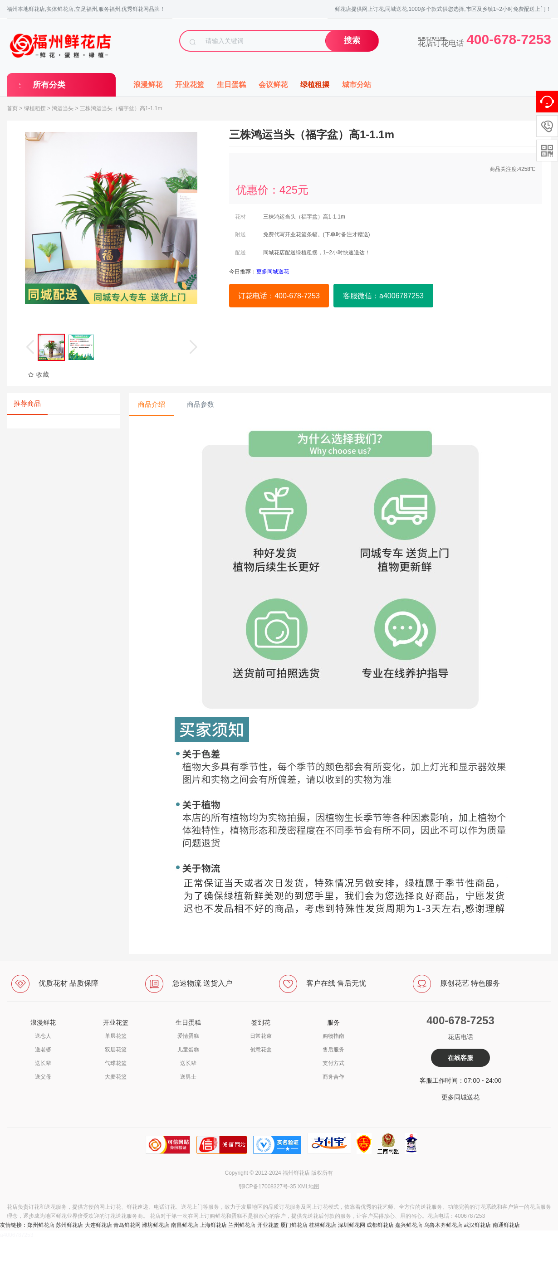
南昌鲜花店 (184, 1225)
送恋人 (43, 1036)
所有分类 (49, 84)
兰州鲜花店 (241, 1225)
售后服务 (333, 1049)
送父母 (43, 1077)
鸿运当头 (62, 108)
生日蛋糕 (231, 84)
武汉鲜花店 (477, 1225)
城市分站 (356, 84)
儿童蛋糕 (188, 1049)
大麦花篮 (116, 1077)
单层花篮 (116, 1036)
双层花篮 (116, 1049)
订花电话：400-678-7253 (279, 296)
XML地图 (309, 1186)
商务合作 (333, 1077)
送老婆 (43, 1049)
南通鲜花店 (506, 1225)
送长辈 (43, 1063)
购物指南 (333, 1036)
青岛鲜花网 (127, 1225)
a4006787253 (16, 1235)
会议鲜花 (273, 84)
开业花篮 (189, 84)
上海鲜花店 (213, 1225)
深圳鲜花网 (351, 1225)
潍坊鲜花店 (155, 1225)
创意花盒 (261, 1049)
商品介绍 (151, 404)
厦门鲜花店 (294, 1225)
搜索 (352, 40)
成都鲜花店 (380, 1225)
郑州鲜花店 (40, 1225)
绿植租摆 (314, 84)
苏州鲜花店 (69, 1225)
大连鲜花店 (98, 1225)
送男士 (188, 1077)
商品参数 (200, 404)
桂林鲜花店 (322, 1225)
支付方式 (333, 1063)
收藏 (38, 374)
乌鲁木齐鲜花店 (443, 1225)
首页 (12, 108)
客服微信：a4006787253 (383, 296)
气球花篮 (116, 1063)
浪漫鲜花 (147, 84)
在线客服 (460, 1057)
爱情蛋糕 (188, 1036)
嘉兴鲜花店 (408, 1225)
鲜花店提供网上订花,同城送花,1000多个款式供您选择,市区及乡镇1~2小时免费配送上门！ (443, 9)
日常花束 (261, 1036)
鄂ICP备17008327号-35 (267, 1186)
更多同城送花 (460, 1097)
